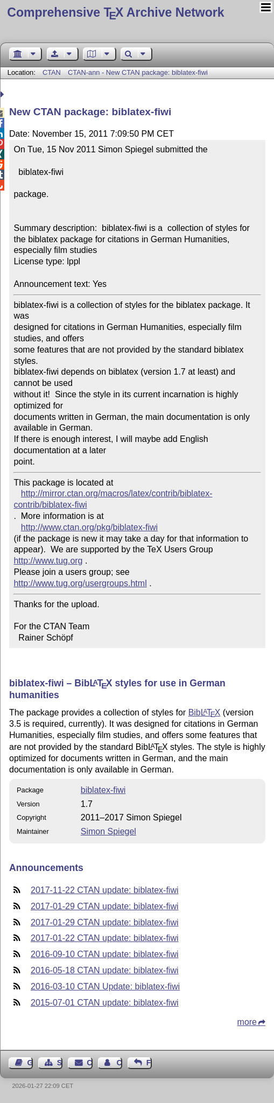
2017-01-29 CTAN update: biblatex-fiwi (105, 906)
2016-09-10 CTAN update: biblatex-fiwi (105, 954)
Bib (204, 712)
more (247, 1022)
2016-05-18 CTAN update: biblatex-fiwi (105, 970)
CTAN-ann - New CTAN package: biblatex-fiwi (138, 72)
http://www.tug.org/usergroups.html (79, 583)
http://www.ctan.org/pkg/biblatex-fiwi (89, 527)
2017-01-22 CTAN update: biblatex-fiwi (105, 938)
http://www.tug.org (47, 560)
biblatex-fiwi (103, 790)
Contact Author (119, 1062)
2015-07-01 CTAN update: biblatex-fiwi (105, 1002)
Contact (89, 1062)
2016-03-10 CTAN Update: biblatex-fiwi (105, 986)
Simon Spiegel (108, 831)
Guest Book (30, 1062)
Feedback (149, 1062)
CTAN (52, 72)
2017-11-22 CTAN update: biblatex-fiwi (105, 890)
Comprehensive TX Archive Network (115, 12)
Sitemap (59, 1062)
